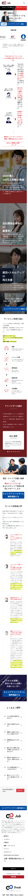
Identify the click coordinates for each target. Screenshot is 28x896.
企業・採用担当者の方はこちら (14, 860)
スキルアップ (7, 852)
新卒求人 (6, 836)
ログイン (13, 868)
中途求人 (6, 842)
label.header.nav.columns (11, 855)
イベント (6, 848)
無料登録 (13, 876)
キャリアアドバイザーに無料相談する (14, 808)
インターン (7, 839)
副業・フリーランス (9, 845)
